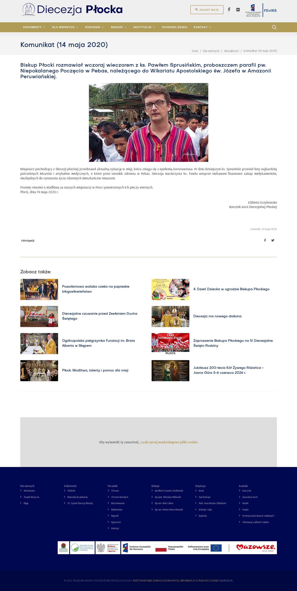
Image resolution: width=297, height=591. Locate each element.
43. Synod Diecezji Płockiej (80, 503)
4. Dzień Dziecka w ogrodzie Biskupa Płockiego (231, 289)
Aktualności (29, 490)
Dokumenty (70, 486)
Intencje (115, 528)
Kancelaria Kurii (250, 496)
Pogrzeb (114, 515)
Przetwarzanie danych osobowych (258, 515)
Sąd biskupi (204, 496)
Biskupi (155, 486)
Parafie (245, 503)
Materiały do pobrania (77, 496)
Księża (245, 509)
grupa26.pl (226, 580)
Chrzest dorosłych (119, 496)
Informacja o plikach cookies (255, 522)
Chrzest (115, 490)
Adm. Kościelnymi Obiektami (212, 503)
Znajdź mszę (207, 9)
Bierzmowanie (118, 503)
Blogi (26, 503)
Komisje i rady (205, 509)
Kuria (201, 490)
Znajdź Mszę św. (32, 496)
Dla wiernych (27, 486)
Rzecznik (246, 490)
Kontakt (243, 486)
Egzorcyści (116, 522)
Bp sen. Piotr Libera (164, 503)
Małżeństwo (116, 509)
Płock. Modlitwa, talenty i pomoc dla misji (95, 370)
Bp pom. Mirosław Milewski (168, 496)
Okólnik (71, 490)
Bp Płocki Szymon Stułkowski (169, 490)
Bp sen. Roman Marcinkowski (169, 509)
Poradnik (113, 486)
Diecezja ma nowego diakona (217, 316)
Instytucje (200, 486)
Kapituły (203, 515)
